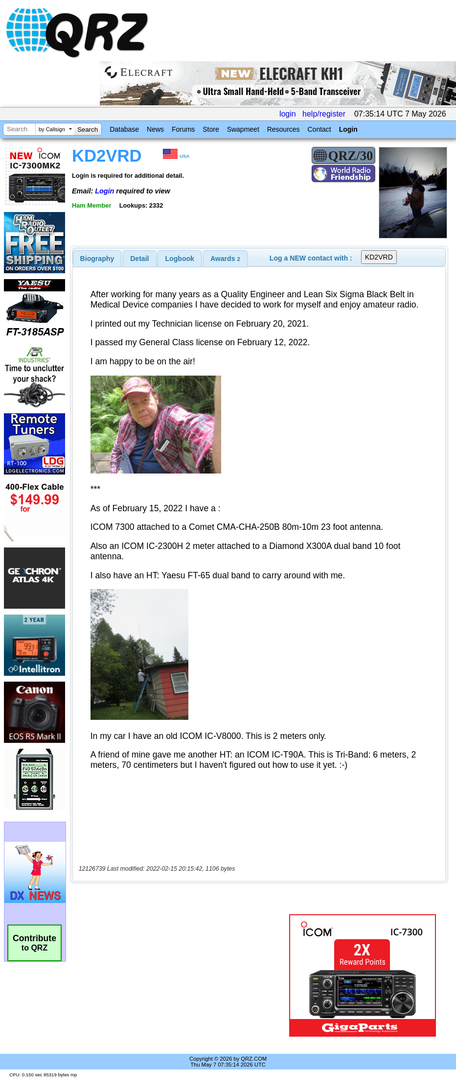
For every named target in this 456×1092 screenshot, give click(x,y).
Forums (183, 129)
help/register (323, 114)
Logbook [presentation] (179, 258)
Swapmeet (243, 129)
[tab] (97, 258)
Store (211, 129)
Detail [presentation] (139, 258)
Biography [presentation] (97, 258)
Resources (283, 129)
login (287, 114)
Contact (319, 129)
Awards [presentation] (225, 258)
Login (348, 129)
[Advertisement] (181, 975)
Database (124, 129)
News (155, 129)
